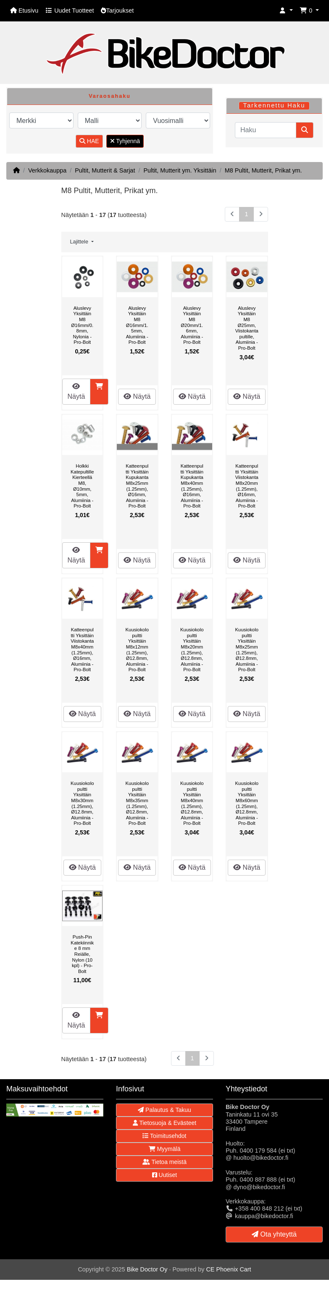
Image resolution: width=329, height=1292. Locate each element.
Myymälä (165, 1149)
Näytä (76, 391)
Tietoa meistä (164, 1162)
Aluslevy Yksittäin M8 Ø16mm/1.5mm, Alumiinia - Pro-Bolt (137, 325)
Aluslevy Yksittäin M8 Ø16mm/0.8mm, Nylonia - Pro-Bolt (82, 325)
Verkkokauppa (47, 170)
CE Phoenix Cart (228, 1269)
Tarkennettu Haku (274, 105)
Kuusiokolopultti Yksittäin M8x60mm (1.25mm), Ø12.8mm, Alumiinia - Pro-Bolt (246, 803)
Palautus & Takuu (164, 1109)
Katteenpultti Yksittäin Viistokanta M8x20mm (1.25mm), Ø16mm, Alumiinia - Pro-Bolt (246, 485)
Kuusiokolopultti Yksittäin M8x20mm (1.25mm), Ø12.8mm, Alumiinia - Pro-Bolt (191, 649)
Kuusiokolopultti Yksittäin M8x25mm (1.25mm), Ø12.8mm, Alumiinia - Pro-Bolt (246, 649)
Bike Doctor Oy (147, 1269)
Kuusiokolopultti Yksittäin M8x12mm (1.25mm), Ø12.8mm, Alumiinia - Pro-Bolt (137, 649)
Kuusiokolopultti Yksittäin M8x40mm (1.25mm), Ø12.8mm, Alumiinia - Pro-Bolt (191, 803)
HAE (89, 141)
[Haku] (265, 130)
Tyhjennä (125, 141)
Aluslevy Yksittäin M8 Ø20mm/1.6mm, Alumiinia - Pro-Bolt (192, 325)
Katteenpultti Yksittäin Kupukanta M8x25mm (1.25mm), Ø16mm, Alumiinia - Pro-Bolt (137, 485)
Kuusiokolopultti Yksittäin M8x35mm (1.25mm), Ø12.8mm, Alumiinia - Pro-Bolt (137, 803)
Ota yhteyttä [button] (274, 1234)
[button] (286, 11)
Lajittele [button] (80, 242)
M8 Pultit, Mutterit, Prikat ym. (263, 170)
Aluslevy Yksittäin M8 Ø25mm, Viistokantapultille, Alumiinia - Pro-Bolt (246, 328)
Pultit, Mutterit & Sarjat (105, 170)
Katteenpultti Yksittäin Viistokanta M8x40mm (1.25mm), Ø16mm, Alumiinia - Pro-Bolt (82, 649)
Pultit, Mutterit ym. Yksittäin (179, 170)
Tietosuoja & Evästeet (164, 1122)
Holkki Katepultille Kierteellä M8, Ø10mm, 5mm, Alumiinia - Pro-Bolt (82, 485)
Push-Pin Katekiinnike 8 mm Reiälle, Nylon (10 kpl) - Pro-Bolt (82, 954)
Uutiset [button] (164, 1175)
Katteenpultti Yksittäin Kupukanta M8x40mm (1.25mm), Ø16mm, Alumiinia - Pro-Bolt (191, 485)
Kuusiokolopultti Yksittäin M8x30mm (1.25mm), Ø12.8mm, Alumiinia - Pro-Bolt (82, 803)
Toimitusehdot (164, 1135)
